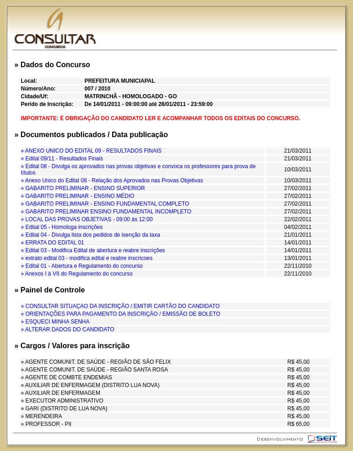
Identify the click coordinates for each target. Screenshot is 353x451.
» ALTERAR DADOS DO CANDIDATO (67, 329)
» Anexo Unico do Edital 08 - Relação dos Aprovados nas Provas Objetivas (112, 180)
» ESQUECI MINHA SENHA (55, 321)
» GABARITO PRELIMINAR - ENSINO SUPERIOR (83, 188)
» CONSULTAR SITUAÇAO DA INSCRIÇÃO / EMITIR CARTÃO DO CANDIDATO (120, 306)
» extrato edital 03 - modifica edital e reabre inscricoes (86, 258)
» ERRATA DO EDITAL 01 (52, 242)
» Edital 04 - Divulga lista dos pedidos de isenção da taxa (90, 235)
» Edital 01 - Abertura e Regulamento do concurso (82, 266)
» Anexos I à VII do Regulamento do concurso (77, 274)
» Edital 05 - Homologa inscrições (62, 227)
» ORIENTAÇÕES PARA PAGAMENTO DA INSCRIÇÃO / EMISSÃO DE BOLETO (121, 314)
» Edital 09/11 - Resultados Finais (62, 158)
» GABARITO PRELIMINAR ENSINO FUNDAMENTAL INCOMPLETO (106, 211)
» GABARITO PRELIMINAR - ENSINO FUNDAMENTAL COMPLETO (105, 204)
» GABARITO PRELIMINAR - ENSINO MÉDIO (78, 196)
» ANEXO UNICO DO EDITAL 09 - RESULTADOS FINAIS (91, 151)
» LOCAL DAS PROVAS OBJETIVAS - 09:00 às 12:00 (87, 219)
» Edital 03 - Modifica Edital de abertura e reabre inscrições (93, 250)
